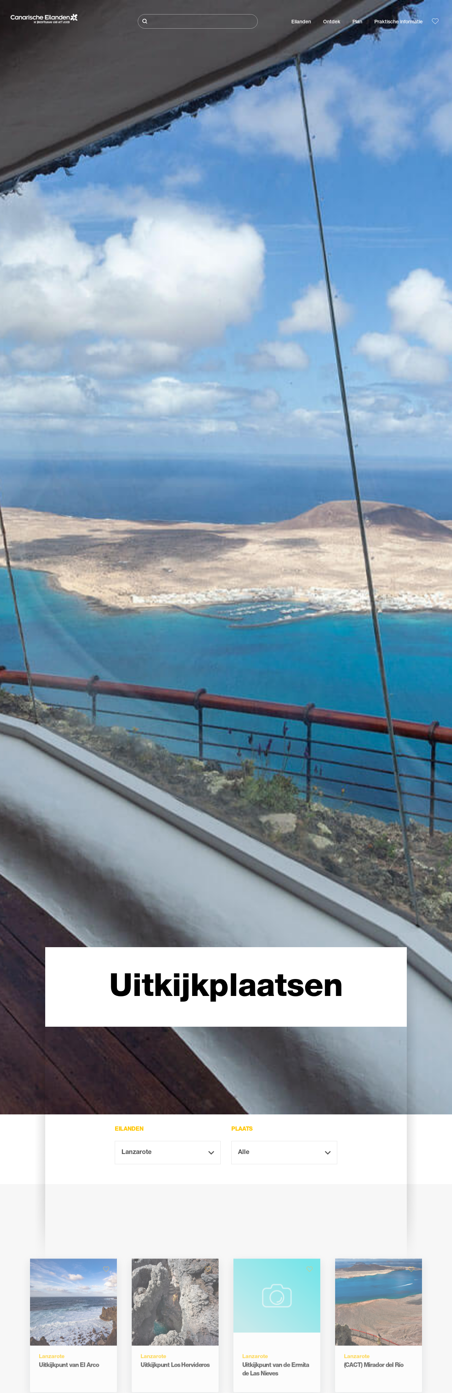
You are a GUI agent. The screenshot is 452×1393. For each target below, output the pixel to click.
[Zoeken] (198, 21)
